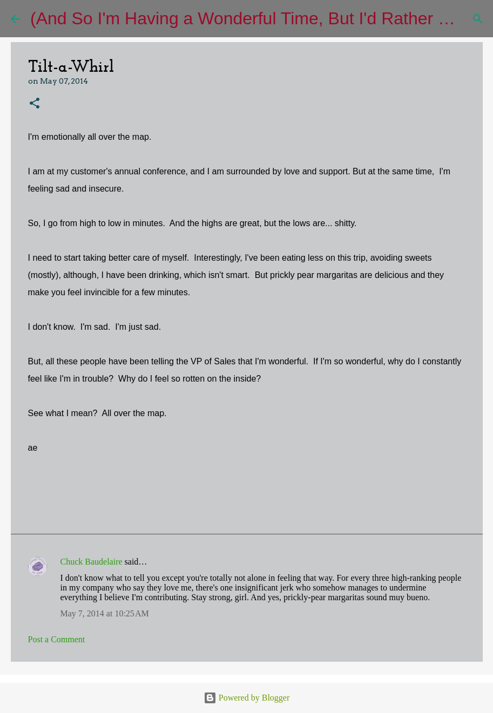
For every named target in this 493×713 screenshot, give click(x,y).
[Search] (477, 19)
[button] (34, 104)
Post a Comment (56, 639)
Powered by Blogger (247, 697)
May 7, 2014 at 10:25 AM (104, 613)
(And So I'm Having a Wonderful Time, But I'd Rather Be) (247, 18)
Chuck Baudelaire (91, 561)
